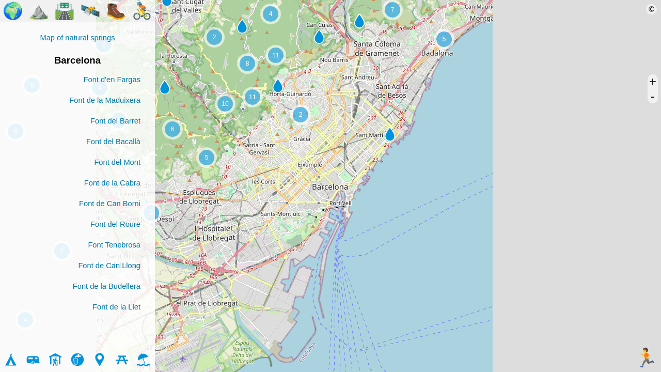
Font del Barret (115, 121)
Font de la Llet (116, 307)
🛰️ (90, 11)
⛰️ (38, 11)
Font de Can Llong (109, 265)
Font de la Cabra (112, 183)
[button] (278, 86)
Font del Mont (117, 162)
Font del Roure (115, 224)
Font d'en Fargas (112, 79)
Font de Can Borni (109, 203)
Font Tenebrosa (114, 245)
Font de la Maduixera (104, 100)
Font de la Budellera (106, 286)
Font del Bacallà (113, 141)
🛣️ (64, 11)
